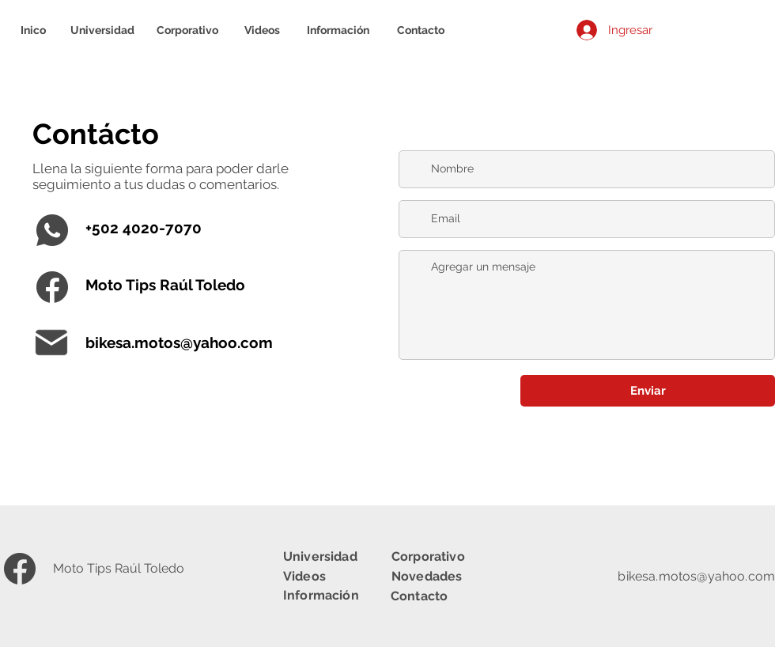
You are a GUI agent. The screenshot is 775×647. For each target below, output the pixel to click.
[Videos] (261, 30)
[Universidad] (102, 30)
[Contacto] (421, 30)
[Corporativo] (187, 30)
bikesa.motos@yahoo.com (179, 342)
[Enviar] (647, 391)
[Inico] (32, 30)
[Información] (338, 30)
